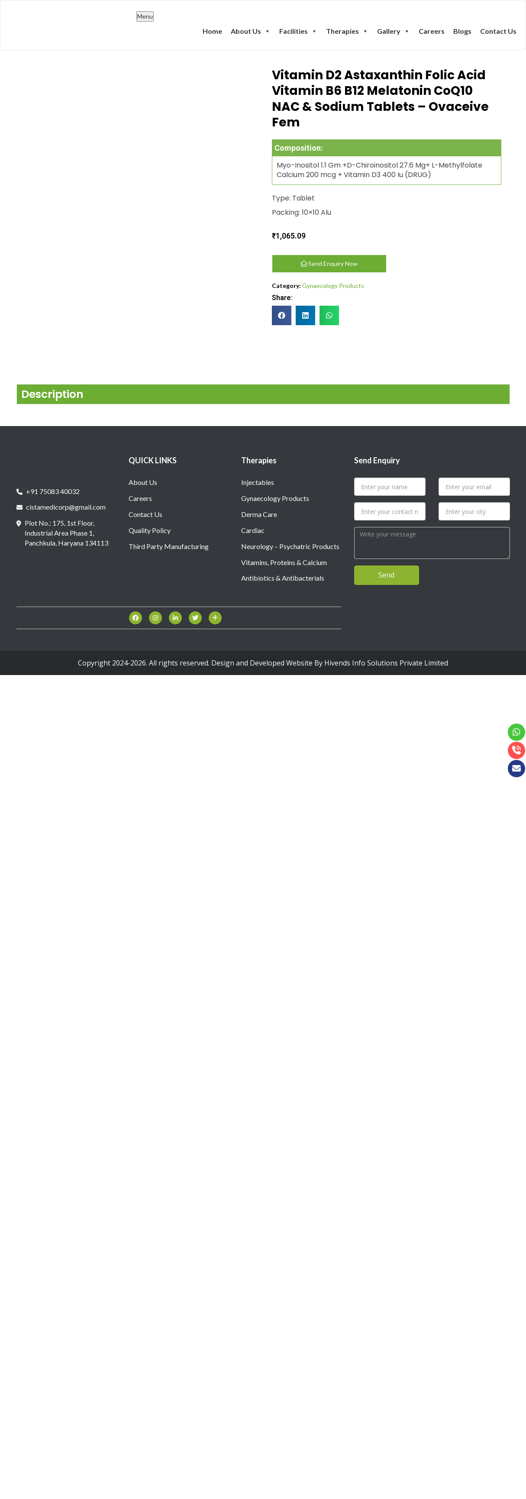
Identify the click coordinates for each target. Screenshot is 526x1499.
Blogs (462, 31)
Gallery (393, 31)
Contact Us (498, 31)
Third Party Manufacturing (169, 544)
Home (212, 31)
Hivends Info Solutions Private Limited (386, 661)
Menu (145, 16)
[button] (281, 315)
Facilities (298, 31)
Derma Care (259, 512)
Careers (432, 31)
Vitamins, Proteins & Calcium (284, 560)
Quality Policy (150, 528)
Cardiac (253, 528)
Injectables (257, 480)
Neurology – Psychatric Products (290, 544)
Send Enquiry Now (329, 263)
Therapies (347, 31)
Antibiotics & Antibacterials (282, 576)
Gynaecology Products (333, 285)
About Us (251, 31)
